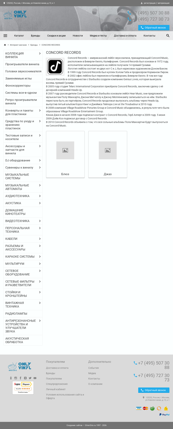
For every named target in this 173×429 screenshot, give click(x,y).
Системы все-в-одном (21, 92)
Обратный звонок (153, 27)
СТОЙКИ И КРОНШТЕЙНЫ (16, 294)
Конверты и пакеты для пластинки (19, 112)
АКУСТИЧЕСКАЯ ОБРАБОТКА (17, 340)
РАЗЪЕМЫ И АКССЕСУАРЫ (15, 247)
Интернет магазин (18, 45)
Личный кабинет (56, 389)
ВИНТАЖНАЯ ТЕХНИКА (14, 304)
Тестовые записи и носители (18, 137)
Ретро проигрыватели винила (21, 101)
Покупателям (54, 378)
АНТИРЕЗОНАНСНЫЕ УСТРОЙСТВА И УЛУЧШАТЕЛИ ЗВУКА (20, 326)
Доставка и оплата (125, 35)
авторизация (163, 3)
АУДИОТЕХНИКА (17, 196)
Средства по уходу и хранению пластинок (19, 124)
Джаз (108, 174)
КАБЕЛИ (11, 239)
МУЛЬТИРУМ (14, 263)
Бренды (35, 35)
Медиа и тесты (98, 35)
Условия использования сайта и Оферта (65, 396)
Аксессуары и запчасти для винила (15, 149)
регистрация (150, 3)
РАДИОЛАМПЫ (16, 313)
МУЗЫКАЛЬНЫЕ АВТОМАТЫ (17, 187)
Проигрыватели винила (22, 64)
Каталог (19, 35)
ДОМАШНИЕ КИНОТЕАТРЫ (15, 212)
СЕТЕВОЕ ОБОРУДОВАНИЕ (17, 272)
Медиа (92, 373)
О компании (95, 384)
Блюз (65, 174)
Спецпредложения (57, 384)
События (93, 367)
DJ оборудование (17, 160)
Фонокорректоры (17, 85)
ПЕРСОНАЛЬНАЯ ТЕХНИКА (17, 229)
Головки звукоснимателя (23, 71)
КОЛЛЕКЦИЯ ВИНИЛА (14, 55)
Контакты (149, 35)
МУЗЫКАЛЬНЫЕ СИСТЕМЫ (17, 176)
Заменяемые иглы (18, 78)
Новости (78, 35)
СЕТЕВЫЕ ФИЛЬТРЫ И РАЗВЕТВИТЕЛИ (19, 283)
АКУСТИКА (13, 203)
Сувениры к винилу (19, 167)
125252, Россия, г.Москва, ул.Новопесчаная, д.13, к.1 (29, 3)
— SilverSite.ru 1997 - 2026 (86, 425)
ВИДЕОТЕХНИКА (17, 221)
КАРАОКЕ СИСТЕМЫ (20, 256)
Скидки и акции (56, 35)
